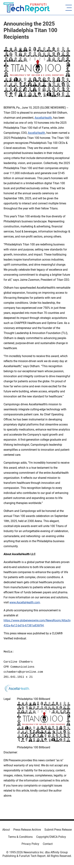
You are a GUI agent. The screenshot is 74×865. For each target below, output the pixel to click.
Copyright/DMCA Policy (51, 837)
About (6, 829)
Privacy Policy (30, 844)
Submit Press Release (58, 829)
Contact (48, 844)
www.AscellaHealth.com (24, 602)
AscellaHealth (43, 117)
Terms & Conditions (20, 837)
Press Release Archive (27, 829)
